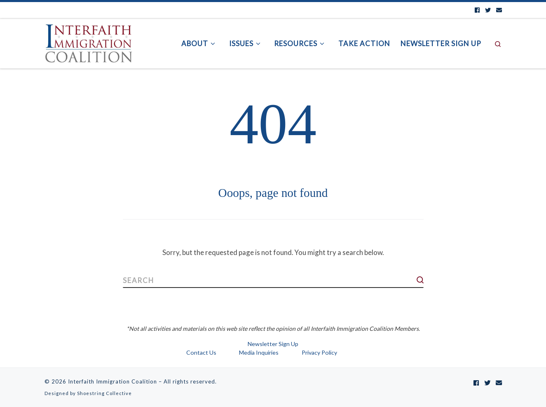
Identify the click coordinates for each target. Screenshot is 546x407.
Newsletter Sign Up (273, 343)
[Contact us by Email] (499, 10)
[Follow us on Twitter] (488, 10)
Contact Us (201, 352)
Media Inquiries (259, 352)
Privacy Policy (319, 352)
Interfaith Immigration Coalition (112, 381)
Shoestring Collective (104, 393)
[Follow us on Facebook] (477, 10)
